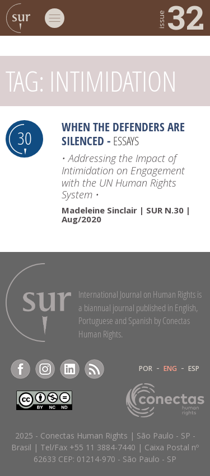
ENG (170, 368)
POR (145, 368)
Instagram (45, 369)
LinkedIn (70, 369)
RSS (94, 369)
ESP (193, 368)
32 (180, 17)
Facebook (20, 369)
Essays (126, 141)
